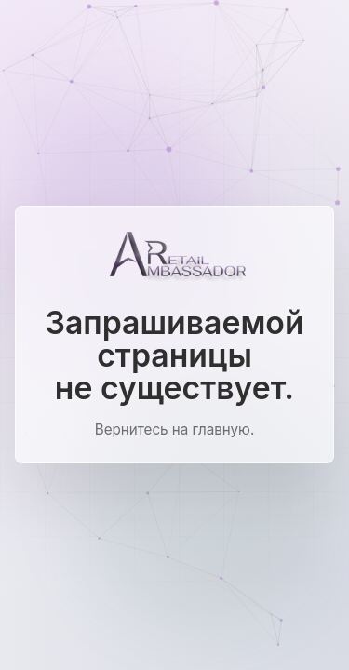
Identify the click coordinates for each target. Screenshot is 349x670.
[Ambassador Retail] (175, 257)
